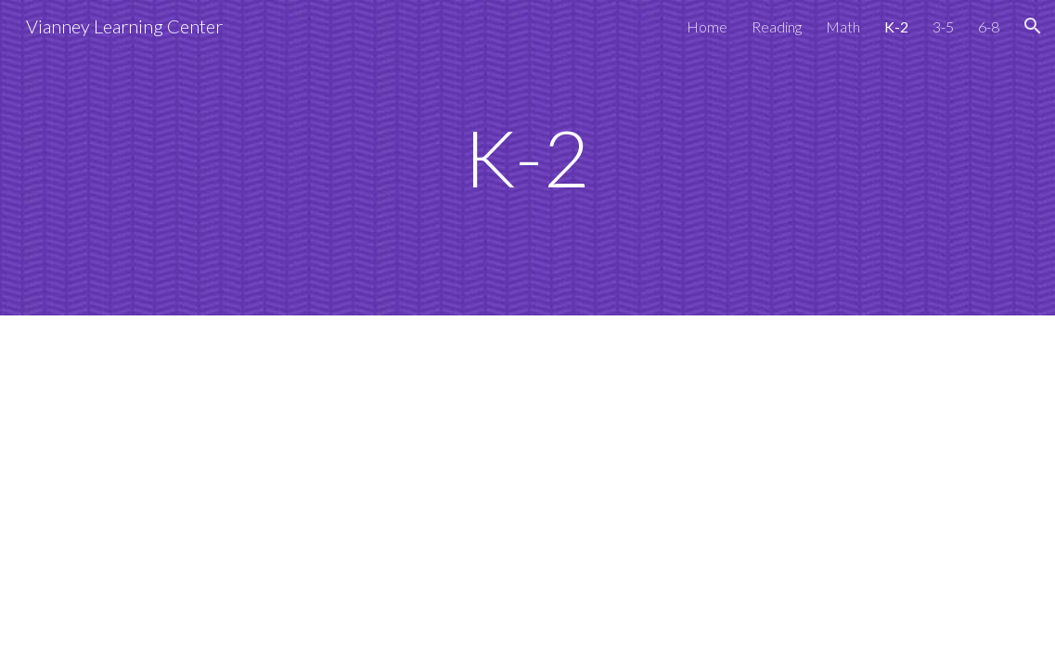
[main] (528, 157)
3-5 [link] (943, 26)
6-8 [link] (988, 26)
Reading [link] (777, 26)
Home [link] (707, 26)
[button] (1032, 26)
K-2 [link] (896, 26)
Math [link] (843, 26)
